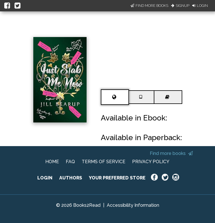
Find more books (171, 153)
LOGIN (44, 178)
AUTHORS (70, 178)
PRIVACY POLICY (150, 161)
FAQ (70, 161)
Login (200, 5)
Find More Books (149, 5)
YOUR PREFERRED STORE (117, 178)
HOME (52, 161)
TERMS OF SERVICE (103, 161)
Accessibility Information (133, 205)
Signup (180, 5)
